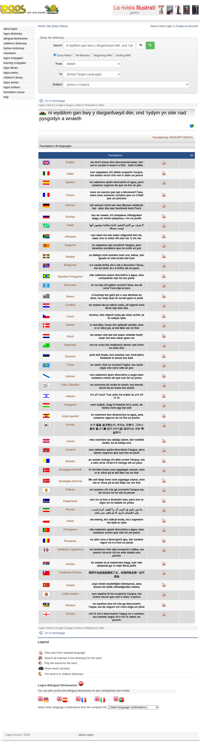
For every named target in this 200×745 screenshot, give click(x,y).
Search (57, 45)
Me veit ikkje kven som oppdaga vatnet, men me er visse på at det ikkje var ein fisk (116, 481)
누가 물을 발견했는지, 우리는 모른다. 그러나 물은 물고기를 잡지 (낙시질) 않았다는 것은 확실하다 (117, 428)
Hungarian (70, 404)
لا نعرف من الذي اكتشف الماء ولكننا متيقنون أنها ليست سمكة (117, 227)
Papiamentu (70, 501)
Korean (70, 424)
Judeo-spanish (70, 416)
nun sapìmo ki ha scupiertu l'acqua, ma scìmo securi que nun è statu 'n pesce (117, 595)
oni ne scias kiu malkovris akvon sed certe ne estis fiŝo (117, 346)
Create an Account (187, 26)
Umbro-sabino (70, 593)
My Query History (57, 26)
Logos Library (46, 105)
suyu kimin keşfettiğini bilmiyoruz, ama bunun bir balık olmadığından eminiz (116, 585)
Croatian (70, 305)
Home (41, 26)
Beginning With (101, 55)
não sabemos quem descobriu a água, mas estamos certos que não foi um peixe (116, 531)
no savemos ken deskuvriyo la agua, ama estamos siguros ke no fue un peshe (116, 416)
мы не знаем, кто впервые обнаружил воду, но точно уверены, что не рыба (117, 217)
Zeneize (70, 613)
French (70, 195)
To (60, 74)
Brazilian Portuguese (70, 276)
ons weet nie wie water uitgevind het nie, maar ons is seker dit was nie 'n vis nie (116, 237)
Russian (70, 216)
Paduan (70, 489)
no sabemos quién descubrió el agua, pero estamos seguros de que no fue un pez (117, 184)
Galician (70, 376)
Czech (70, 316)
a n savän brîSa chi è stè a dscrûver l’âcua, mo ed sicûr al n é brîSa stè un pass (117, 267)
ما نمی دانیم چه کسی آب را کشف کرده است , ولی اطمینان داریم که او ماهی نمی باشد (116, 511)
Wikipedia (90, 105)
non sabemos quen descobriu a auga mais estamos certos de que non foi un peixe (117, 376)
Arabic (70, 225)
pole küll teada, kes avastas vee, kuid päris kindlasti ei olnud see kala (117, 356)
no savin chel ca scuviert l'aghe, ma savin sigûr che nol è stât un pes (116, 366)
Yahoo (79, 105)
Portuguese (70, 529)
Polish (70, 521)
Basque (70, 256)
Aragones (70, 245)
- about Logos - (86, 734)
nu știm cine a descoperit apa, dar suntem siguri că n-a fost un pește (116, 541)
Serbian (70, 564)
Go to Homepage (55, 100)
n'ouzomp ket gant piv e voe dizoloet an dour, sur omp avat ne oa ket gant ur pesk (116, 296)
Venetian (70, 605)
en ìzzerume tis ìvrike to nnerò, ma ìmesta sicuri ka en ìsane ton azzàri (116, 386)
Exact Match (62, 55)
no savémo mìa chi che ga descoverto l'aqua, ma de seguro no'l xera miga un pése (116, 605)
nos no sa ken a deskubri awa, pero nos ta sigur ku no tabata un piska (116, 501)
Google (60, 105)
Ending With (122, 55)
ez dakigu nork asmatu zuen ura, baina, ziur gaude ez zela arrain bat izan (116, 257)
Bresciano (70, 285)
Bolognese (70, 265)
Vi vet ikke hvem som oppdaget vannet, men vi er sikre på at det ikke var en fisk (117, 471)
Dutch (70, 336)
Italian (70, 173)
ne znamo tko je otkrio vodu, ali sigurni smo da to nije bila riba (116, 306)
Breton (70, 296)
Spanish (70, 182)
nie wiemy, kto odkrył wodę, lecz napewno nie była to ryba (116, 521)
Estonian (70, 356)
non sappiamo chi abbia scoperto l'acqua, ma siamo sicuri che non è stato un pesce (116, 174)
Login (169, 26)
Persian (70, 509)
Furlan (70, 364)
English (70, 162)
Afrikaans (70, 236)
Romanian (70, 541)
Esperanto (70, 344)
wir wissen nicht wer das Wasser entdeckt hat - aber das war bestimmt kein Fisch (116, 207)
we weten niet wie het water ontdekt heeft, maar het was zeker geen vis (116, 336)
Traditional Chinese (70, 572)
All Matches (81, 55)
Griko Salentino (70, 384)
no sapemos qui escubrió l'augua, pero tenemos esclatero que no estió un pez (116, 247)
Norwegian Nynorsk (70, 481)
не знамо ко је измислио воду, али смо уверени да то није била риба (116, 564)
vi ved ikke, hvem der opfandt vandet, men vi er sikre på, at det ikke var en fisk (116, 326)
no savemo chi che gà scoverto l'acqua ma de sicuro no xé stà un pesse (117, 491)
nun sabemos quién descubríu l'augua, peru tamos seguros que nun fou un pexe (116, 451)
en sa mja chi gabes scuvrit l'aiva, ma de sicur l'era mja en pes (116, 287)
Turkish (70, 585)
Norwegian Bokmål (70, 469)
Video (101, 105)
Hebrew (70, 396)
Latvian (70, 441)
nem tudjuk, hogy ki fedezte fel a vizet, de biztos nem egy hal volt (116, 406)
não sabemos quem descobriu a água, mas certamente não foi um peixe (116, 277)
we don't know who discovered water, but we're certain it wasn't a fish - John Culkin (116, 164)
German (70, 205)
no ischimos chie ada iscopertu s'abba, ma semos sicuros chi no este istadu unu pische (117, 552)
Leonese (70, 449)
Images (70, 105)
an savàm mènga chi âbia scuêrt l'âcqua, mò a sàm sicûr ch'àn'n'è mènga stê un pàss (116, 461)
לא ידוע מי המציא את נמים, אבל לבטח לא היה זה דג (116, 396)
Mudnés (70, 461)
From (59, 63)
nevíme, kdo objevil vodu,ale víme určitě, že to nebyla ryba (116, 316)
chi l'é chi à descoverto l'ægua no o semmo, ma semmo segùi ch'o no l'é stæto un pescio (116, 617)
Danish (70, 325)
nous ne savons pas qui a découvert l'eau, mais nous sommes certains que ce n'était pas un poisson (116, 195)
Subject (57, 84)
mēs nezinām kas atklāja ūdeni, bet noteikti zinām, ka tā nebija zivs (116, 441)
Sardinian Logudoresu (70, 549)
